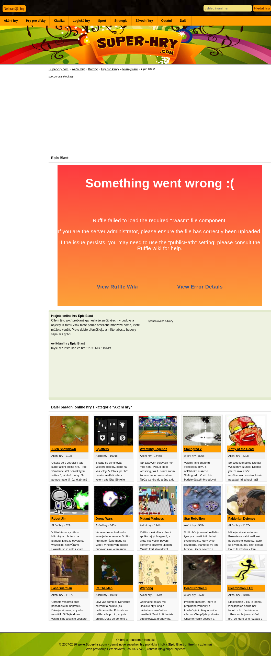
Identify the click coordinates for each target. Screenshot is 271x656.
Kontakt (149, 640)
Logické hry (81, 21)
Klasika (59, 21)
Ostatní (166, 21)
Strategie (120, 21)
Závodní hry (144, 21)
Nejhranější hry (14, 8)
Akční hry (11, 21)
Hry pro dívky (36, 21)
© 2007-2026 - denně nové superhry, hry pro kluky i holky (113, 644)
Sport (102, 21)
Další (183, 21)
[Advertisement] (24, 148)
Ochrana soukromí (129, 640)
